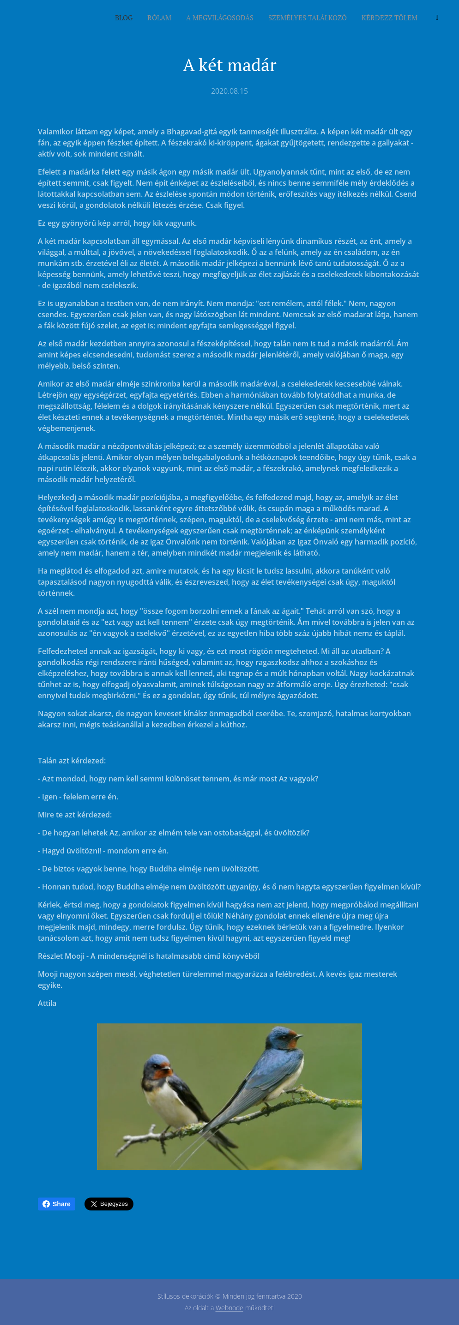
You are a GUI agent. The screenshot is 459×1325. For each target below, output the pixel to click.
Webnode (229, 1307)
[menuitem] (371, 18)
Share (56, 1204)
